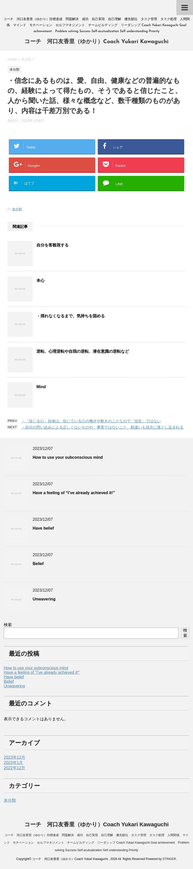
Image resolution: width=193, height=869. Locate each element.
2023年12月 (14, 757)
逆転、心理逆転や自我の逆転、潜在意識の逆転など (82, 351)
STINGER (169, 859)
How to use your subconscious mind (68, 457)
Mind (41, 387)
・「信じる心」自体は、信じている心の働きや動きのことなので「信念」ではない (91, 421)
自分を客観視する (52, 245)
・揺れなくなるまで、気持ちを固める (70, 316)
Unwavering (44, 599)
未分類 (17, 209)
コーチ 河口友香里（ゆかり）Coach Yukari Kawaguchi (96, 42)
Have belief (43, 528)
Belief (38, 563)
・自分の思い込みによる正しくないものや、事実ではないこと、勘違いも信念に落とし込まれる (102, 427)
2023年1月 (13, 762)
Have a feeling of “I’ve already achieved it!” (74, 493)
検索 (8, 625)
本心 (40, 280)
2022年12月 (14, 768)
